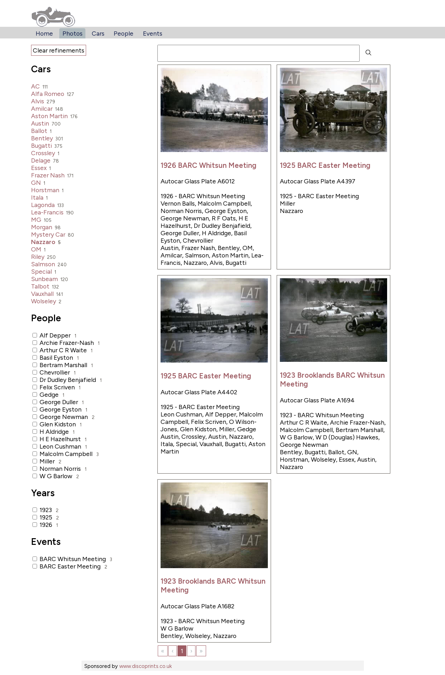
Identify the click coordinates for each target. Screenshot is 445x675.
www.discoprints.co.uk (145, 666)
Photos (72, 33)
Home (44, 33)
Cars (98, 33)
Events (152, 33)
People (123, 33)
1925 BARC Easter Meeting (325, 165)
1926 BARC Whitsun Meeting (209, 165)
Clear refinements (58, 50)
